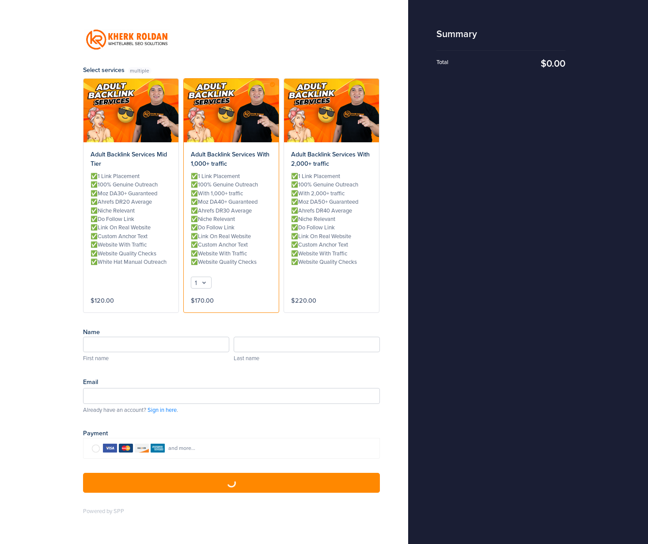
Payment (95, 432)
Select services (117, 69)
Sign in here (162, 410)
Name (91, 331)
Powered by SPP (103, 511)
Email (90, 381)
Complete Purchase (231, 482)
